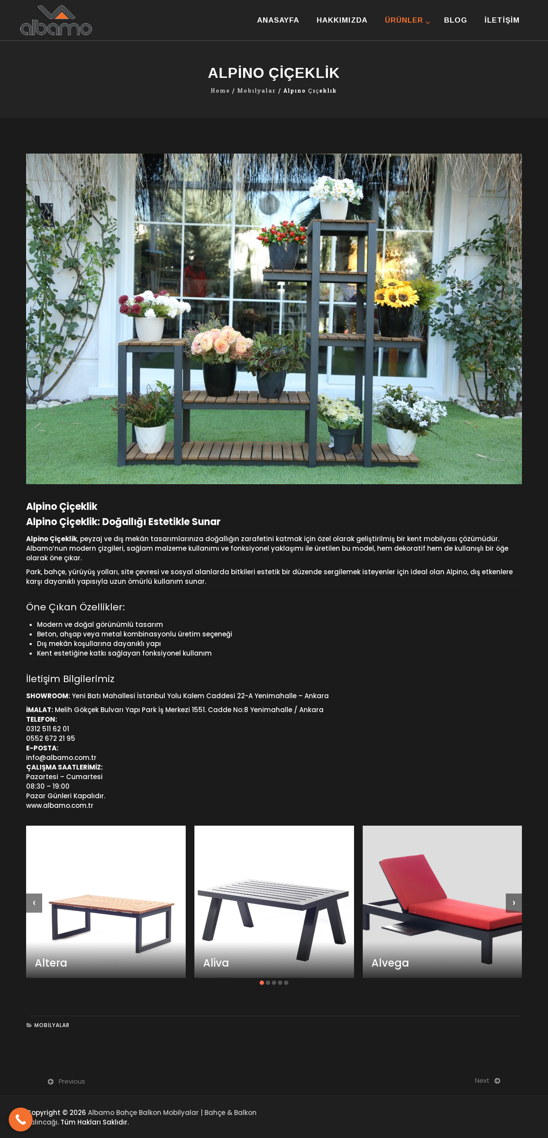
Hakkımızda (342, 20)
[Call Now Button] (21, 1119)
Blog (455, 20)
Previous (72, 1081)
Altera (51, 963)
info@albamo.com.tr (61, 757)
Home (220, 91)
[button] (262, 983)
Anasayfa (278, 20)
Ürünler (404, 20)
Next (482, 1080)
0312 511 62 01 (47, 728)
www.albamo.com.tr (60, 805)
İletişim (502, 20)
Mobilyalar (256, 91)
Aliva (216, 963)
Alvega (390, 963)
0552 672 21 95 (50, 738)
